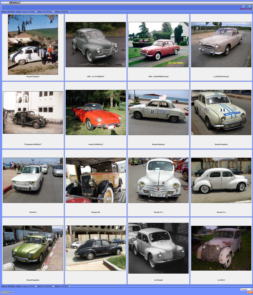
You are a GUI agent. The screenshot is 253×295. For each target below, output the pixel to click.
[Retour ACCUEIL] (8, 12)
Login (250, 8)
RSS (250, 292)
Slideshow (243, 8)
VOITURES (66, 12)
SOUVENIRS (49, 12)
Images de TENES (29, 12)
